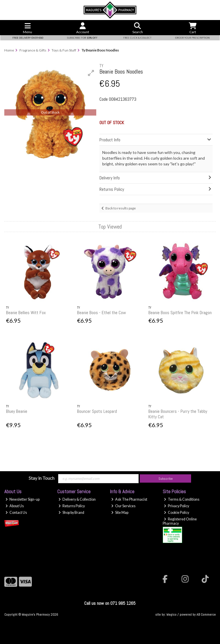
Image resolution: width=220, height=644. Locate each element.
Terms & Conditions (181, 499)
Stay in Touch (41, 478)
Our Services (123, 506)
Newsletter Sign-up (22, 499)
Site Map (119, 512)
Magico (171, 614)
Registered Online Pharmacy (180, 521)
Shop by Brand (71, 512)
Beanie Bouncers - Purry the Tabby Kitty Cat (177, 414)
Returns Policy (71, 506)
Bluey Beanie (16, 411)
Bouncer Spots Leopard (97, 411)
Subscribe (165, 478)
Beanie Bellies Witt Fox (26, 313)
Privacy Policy (176, 506)
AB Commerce (206, 614)
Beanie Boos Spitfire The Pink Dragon (180, 313)
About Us (14, 506)
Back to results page (120, 208)
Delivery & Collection (77, 499)
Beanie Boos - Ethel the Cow (101, 313)
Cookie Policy (176, 512)
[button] (91, 73)
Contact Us (16, 512)
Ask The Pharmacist (129, 499)
